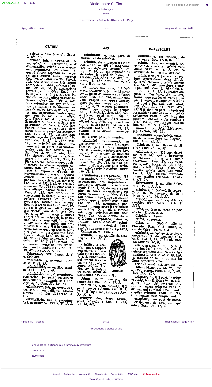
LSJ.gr (130, 20)
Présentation (117, 374)
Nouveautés (85, 374)
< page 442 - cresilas (32, 28)
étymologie (38, 355)
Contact (133, 374)
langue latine (39, 345)
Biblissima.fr (118, 20)
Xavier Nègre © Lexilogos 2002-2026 (106, 379)
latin (26, 3)
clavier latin (38, 350)
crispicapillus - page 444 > (179, 28)
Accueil (56, 374)
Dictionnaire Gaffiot (106, 3)
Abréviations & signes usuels (106, 328)
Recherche (69, 374)
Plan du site (101, 374)
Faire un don (151, 374)
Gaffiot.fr (104, 20)
